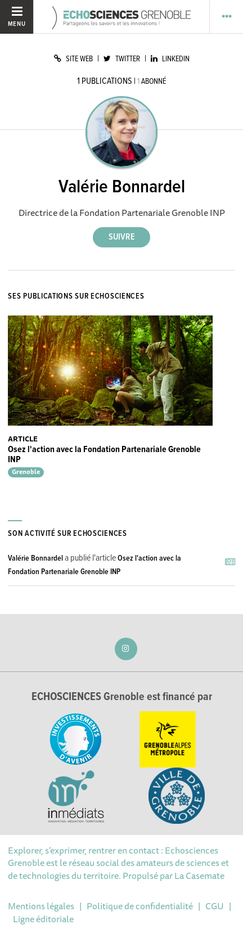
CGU (214, 906)
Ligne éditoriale (43, 919)
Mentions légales (41, 906)
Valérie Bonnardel (35, 558)
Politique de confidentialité (140, 906)
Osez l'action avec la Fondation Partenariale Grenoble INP (104, 455)
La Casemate (199, 875)
